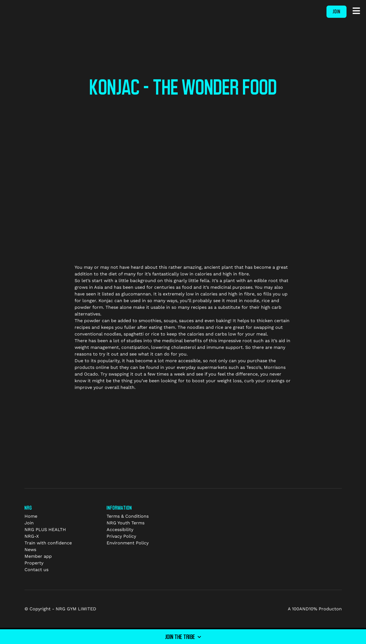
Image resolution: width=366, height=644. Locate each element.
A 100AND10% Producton (315, 608)
